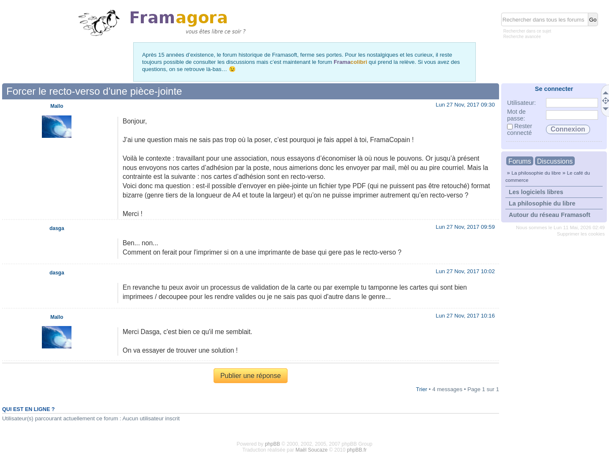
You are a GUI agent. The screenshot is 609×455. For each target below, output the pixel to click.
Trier (422, 389)
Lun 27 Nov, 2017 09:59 (465, 227)
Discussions (555, 161)
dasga (56, 228)
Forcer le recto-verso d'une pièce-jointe (94, 91)
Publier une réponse (250, 375)
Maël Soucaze (312, 450)
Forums (519, 161)
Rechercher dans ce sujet (527, 31)
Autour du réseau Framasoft (549, 214)
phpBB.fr (357, 450)
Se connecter (554, 88)
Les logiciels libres (536, 192)
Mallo (56, 106)
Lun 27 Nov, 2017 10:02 (465, 271)
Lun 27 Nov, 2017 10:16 (465, 315)
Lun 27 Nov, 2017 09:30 (465, 104)
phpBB (272, 444)
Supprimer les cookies (581, 233)
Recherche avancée (522, 36)
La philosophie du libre (536, 172)
